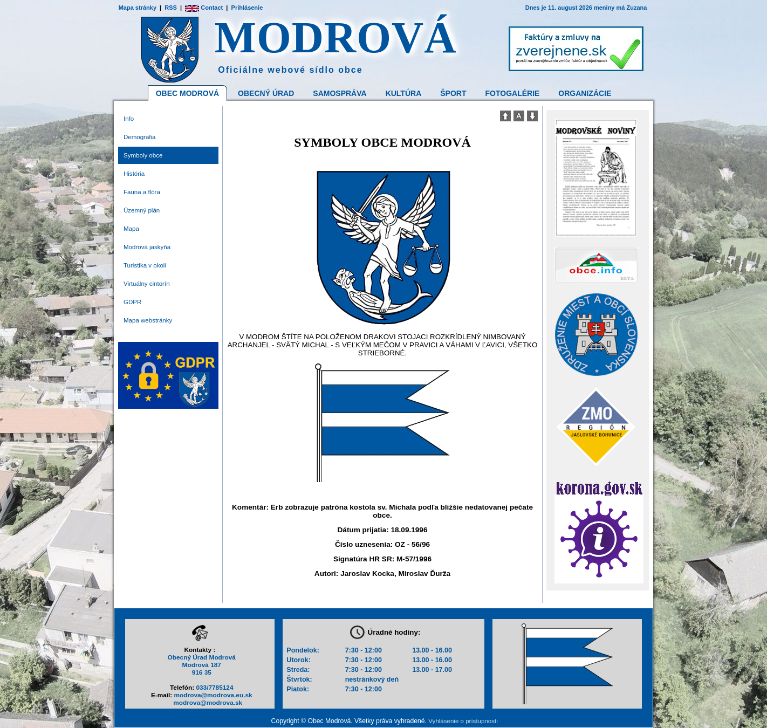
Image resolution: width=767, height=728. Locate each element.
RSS (171, 7)
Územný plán (142, 210)
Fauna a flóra (142, 192)
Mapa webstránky (148, 320)
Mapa (131, 228)
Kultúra (404, 93)
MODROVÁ (336, 37)
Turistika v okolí (145, 265)
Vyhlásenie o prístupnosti (462, 721)
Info (129, 118)
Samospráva (339, 93)
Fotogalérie (512, 93)
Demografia (140, 137)
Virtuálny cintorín (147, 283)
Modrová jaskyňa (147, 247)
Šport (453, 93)
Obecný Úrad (266, 93)
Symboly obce (143, 155)
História (134, 173)
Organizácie (584, 93)
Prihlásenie (247, 7)
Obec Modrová (187, 93)
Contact (204, 7)
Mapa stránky (137, 7)
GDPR (132, 302)
